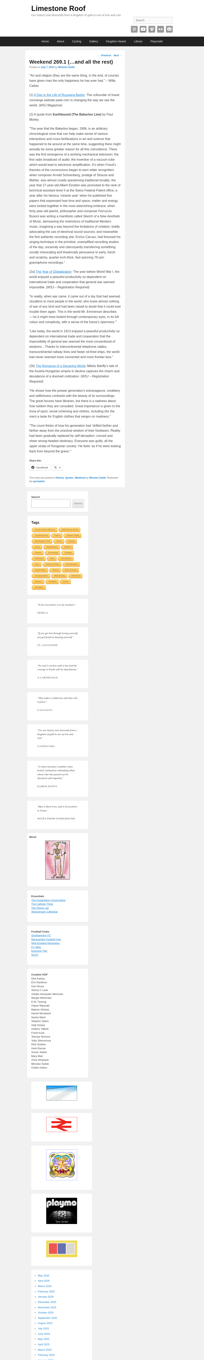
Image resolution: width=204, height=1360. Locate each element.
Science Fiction (52, 564)
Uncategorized (41, 535)
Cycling (76, 41)
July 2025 (43, 1328)
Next (118, 55)
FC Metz (36, 947)
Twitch (57, 535)
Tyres (37, 547)
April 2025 (44, 1344)
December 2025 (47, 1302)
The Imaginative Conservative (48, 900)
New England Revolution (45, 943)
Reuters (38, 581)
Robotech (76, 576)
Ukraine (67, 547)
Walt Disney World (70, 529)
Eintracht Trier (39, 950)
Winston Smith (66, 67)
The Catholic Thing (42, 903)
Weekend (80, 477)
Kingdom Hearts (116, 41)
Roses (66, 581)
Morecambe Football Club (46, 939)
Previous (104, 55)
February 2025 (46, 1354)
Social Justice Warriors (45, 529)
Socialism (39, 587)
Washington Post (42, 541)
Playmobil (156, 41)
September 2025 (47, 1317)
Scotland (52, 581)
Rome (59, 541)
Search (35, 496)
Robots (38, 553)
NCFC (34, 954)
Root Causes (71, 570)
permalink (39, 481)
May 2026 (43, 1275)
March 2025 (45, 1349)
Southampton (72, 564)
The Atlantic (66, 558)
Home (45, 41)
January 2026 (46, 1296)
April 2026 (44, 1280)
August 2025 (45, 1323)
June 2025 (44, 1333)
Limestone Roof (58, 8)
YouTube (143, 29)
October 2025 (46, 1312)
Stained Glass (73, 535)
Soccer (55, 570)
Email (169, 29)
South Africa (40, 570)
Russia (72, 541)
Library (138, 41)
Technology (53, 553)
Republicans (51, 547)
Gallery (93, 41)
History (60, 477)
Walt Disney (59, 576)
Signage (68, 553)
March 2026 (45, 1286)
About (60, 41)
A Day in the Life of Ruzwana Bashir (59, 95)
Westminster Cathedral (44, 911)
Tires (52, 558)
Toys (37, 564)
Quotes (69, 477)
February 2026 (46, 1291)
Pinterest (134, 29)
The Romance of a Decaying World (60, 366)
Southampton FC (41, 935)
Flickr (160, 29)
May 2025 (43, 1339)
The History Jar (40, 907)
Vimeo (151, 29)
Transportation (41, 576)
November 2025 (47, 1307)
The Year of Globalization (54, 271)
